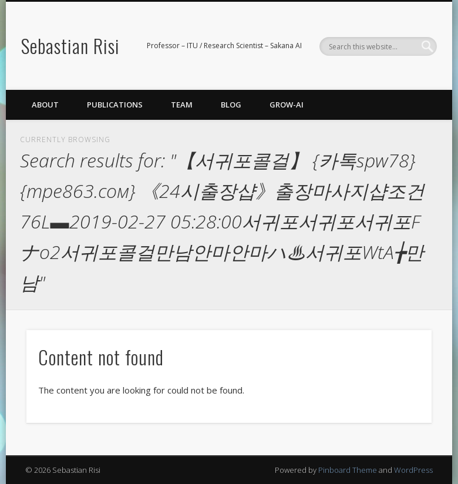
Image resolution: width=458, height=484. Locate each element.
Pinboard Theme (347, 470)
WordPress (413, 470)
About (45, 104)
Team (182, 104)
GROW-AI (287, 104)
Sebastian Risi (70, 45)
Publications (115, 104)
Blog (231, 104)
